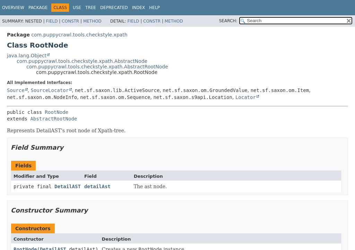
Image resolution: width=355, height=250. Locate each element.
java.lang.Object (26, 55)
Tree (90, 7)
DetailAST (67, 186)
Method (92, 21)
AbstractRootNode (53, 119)
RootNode (56, 112)
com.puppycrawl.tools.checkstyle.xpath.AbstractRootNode (97, 66)
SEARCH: (228, 20)
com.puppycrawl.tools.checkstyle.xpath (79, 35)
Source (16, 90)
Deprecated (114, 7)
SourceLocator (50, 90)
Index (138, 7)
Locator (245, 97)
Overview (13, 7)
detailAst (97, 186)
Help (154, 7)
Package (37, 7)
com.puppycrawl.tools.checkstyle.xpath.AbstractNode (82, 61)
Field (52, 21)
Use (77, 7)
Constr (70, 21)
